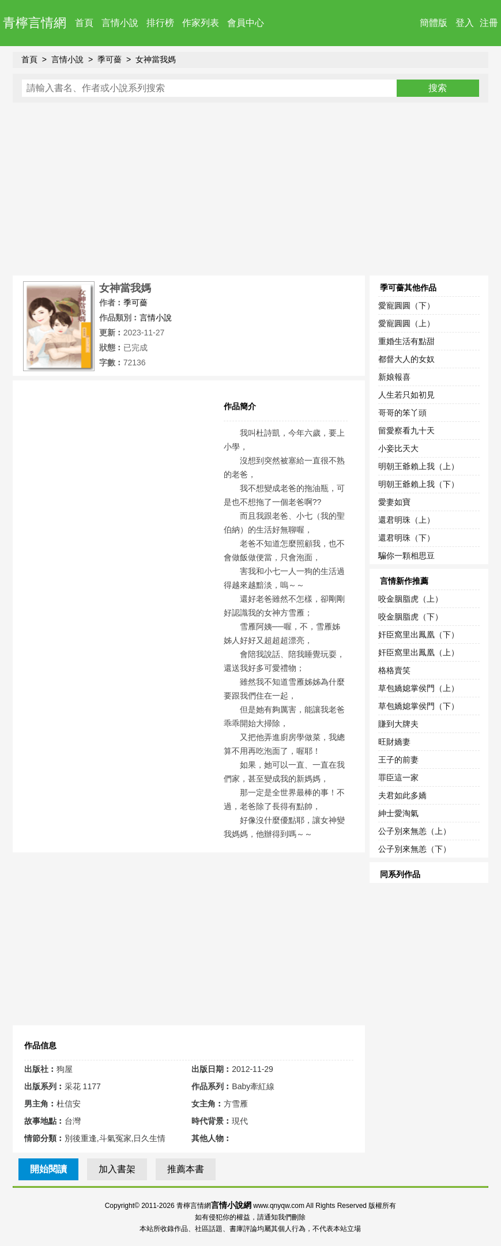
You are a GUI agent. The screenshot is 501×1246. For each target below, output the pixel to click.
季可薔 (109, 59)
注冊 (489, 23)
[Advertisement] (251, 189)
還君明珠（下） (406, 537)
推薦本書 (185, 1169)
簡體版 (433, 23)
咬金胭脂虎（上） (410, 598)
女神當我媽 (155, 59)
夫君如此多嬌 (402, 795)
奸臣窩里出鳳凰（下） (418, 634)
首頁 (84, 23)
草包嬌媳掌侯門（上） (418, 688)
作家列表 (200, 23)
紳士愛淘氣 (398, 813)
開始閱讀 (48, 1169)
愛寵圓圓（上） (406, 323)
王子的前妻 (398, 759)
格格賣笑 (394, 670)
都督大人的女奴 (406, 359)
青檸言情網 (34, 23)
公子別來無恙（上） (414, 831)
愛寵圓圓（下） (406, 305)
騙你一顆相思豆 (406, 555)
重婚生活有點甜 (406, 341)
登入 (464, 23)
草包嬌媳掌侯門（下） (418, 706)
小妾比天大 (398, 448)
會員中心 (245, 23)
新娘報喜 (394, 377)
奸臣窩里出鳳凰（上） (418, 652)
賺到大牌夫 (398, 723)
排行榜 (160, 23)
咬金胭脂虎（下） (410, 616)
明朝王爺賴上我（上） (418, 466)
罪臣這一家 (398, 777)
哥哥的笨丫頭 (402, 412)
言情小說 (119, 23)
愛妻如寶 (394, 502)
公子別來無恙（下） (414, 849)
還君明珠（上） (406, 519)
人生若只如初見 (406, 394)
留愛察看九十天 (406, 430)
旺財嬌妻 (394, 741)
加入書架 (117, 1169)
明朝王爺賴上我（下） (418, 484)
